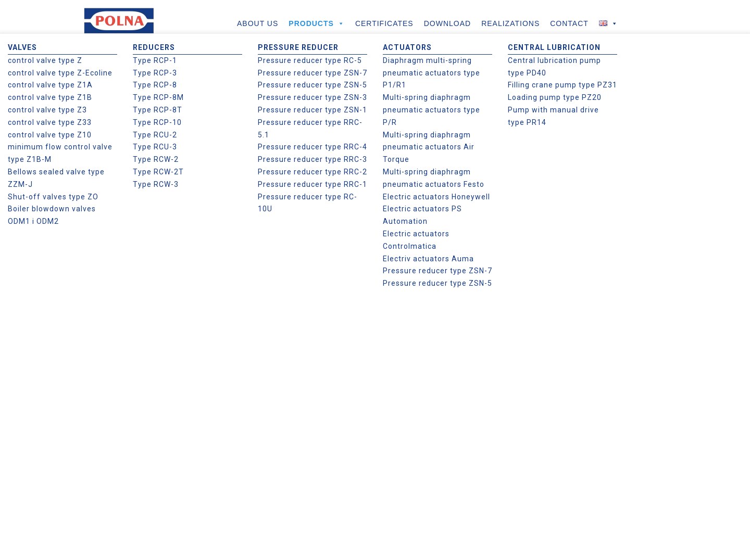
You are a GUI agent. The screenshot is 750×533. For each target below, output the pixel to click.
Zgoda (601, 517)
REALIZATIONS (510, 23)
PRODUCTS (317, 23)
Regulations (401, 362)
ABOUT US (257, 23)
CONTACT (569, 23)
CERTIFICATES (384, 23)
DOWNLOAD (447, 23)
